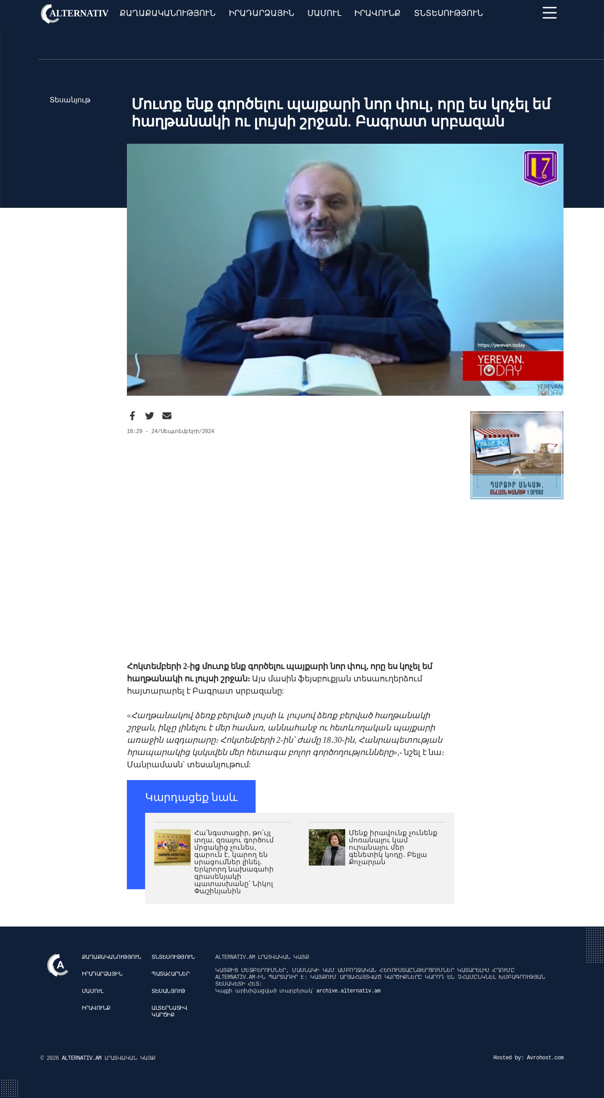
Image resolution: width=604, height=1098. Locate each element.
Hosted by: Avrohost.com (528, 1058)
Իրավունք (377, 13)
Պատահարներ (170, 974)
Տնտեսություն (448, 13)
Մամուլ (324, 13)
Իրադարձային (261, 13)
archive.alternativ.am (348, 991)
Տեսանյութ (168, 991)
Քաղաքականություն (168, 13)
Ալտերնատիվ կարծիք (169, 1011)
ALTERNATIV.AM (83, 1058)
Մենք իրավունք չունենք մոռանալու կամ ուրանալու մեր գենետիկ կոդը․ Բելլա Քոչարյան (393, 847)
